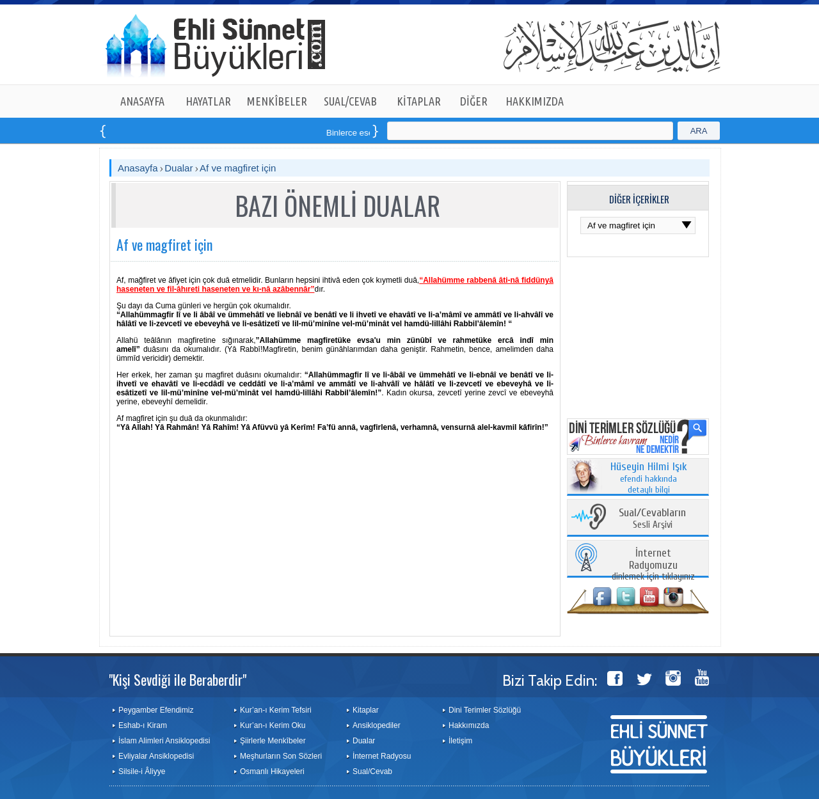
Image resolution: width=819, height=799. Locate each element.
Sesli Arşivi (652, 519)
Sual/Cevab (372, 771)
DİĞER (474, 101)
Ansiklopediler (377, 725)
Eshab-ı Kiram (142, 725)
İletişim (460, 740)
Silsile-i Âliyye (141, 771)
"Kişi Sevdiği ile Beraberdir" (177, 679)
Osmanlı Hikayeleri (272, 771)
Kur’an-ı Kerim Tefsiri (276, 710)
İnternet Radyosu (382, 756)
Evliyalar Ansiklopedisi (156, 756)
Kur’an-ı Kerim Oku (272, 725)
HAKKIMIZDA (534, 101)
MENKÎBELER (277, 101)
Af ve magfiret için (238, 167)
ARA (699, 131)
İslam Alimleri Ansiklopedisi (164, 740)
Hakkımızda (469, 725)
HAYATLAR (208, 101)
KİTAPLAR (419, 101)
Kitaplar (366, 710)
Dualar (178, 167)
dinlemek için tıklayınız (653, 565)
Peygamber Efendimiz (155, 710)
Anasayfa (138, 167)
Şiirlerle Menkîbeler (273, 740)
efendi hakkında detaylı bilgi (648, 478)
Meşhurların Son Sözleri (281, 756)
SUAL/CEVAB (350, 101)
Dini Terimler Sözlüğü (485, 710)
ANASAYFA (142, 101)
